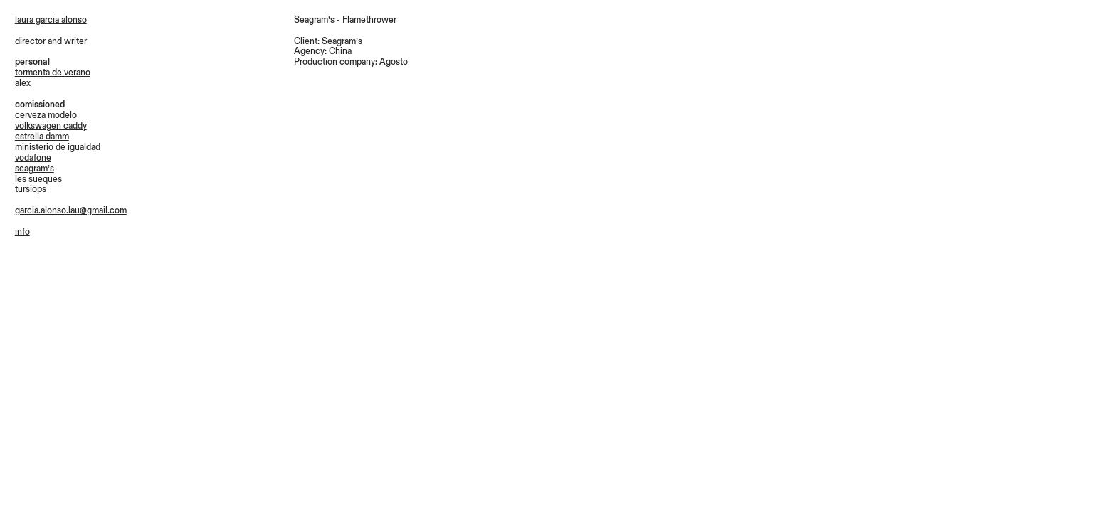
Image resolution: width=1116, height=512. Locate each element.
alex (23, 83)
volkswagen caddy (51, 126)
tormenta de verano (52, 72)
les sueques (38, 179)
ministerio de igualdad (57, 147)
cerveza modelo (46, 115)
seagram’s (34, 168)
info (22, 232)
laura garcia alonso (51, 20)
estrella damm (42, 136)
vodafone (33, 158)
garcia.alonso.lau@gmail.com (71, 210)
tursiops (30, 189)
